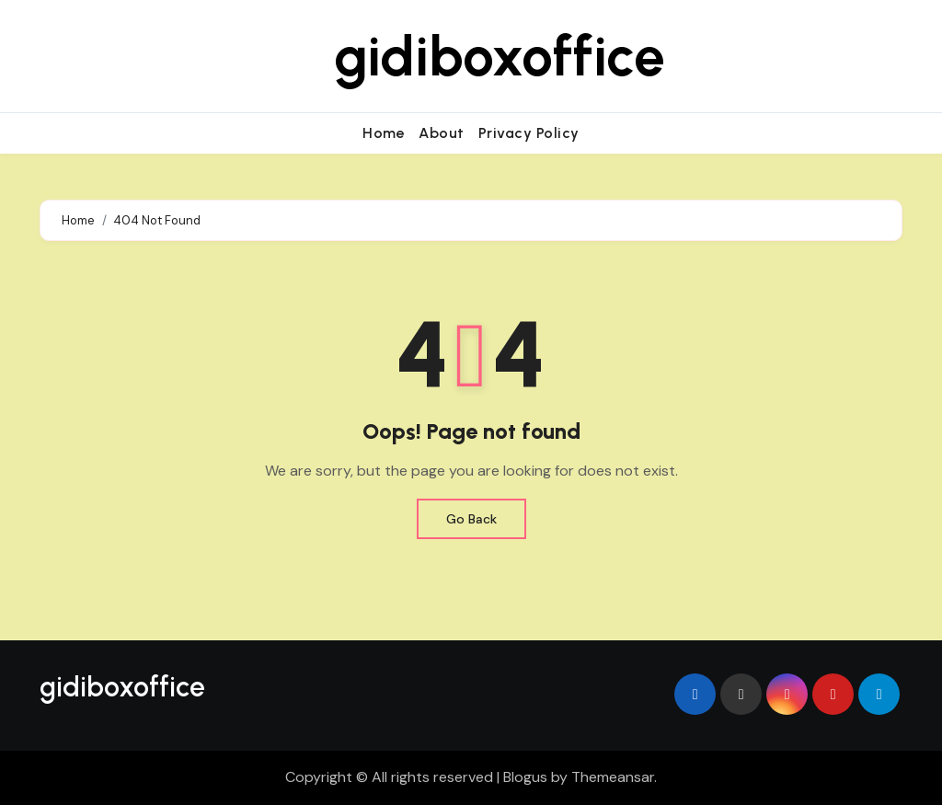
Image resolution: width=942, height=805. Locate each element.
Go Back (471, 519)
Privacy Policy (529, 133)
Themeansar (612, 777)
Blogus (525, 777)
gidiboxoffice (499, 56)
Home (383, 133)
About (442, 133)
